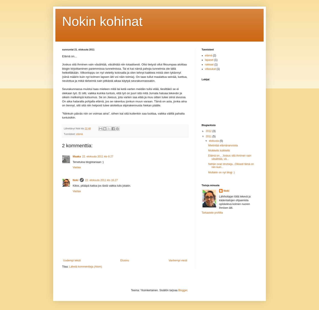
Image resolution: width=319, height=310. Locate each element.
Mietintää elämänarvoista (223, 145)
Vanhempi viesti (178, 260)
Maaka (77, 156)
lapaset (209, 59)
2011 (209, 136)
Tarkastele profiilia (212, 212)
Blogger (182, 290)
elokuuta (214, 140)
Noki (75, 180)
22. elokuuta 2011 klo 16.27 (101, 180)
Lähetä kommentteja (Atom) (85, 266)
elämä (79, 134)
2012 (209, 131)
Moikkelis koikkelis (219, 150)
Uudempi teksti (72, 260)
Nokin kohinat (102, 21)
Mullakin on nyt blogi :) (221, 172)
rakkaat (209, 64)
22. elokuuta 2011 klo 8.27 (97, 156)
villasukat (210, 69)
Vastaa (77, 167)
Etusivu (124, 260)
